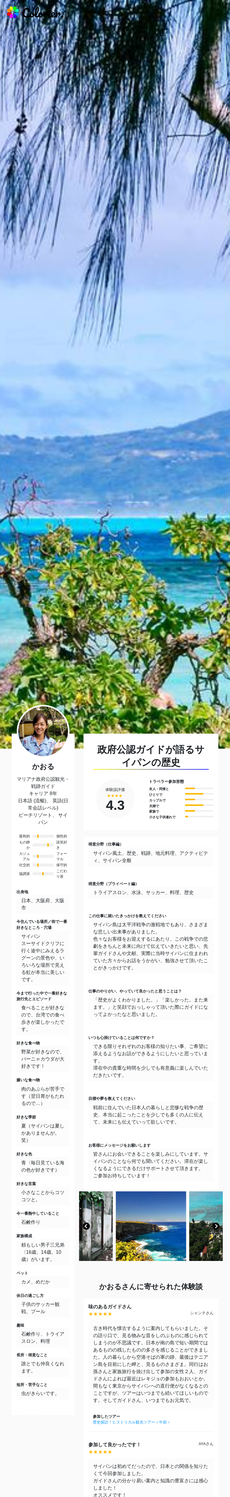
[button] (86, 1226)
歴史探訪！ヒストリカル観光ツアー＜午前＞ (132, 1422)
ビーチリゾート (35, 815)
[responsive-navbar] (217, 13)
